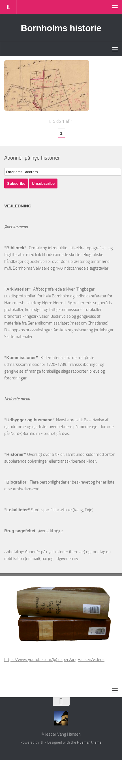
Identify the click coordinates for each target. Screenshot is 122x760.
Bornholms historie (61, 28)
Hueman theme (89, 742)
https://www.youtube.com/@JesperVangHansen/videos (54, 659)
